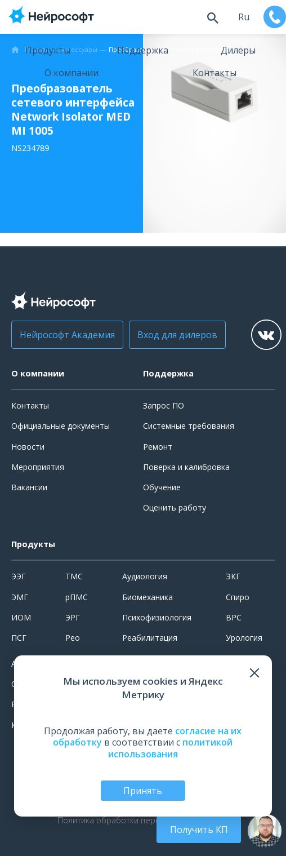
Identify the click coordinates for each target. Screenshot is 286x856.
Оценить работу (174, 507)
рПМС (76, 597)
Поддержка (142, 50)
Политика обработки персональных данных (143, 820)
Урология (244, 637)
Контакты (214, 72)
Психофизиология (156, 617)
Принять (142, 790)
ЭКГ (233, 576)
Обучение (162, 487)
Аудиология (144, 576)
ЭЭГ (18, 576)
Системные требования (188, 425)
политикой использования (170, 748)
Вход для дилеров (177, 335)
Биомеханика (147, 597)
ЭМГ (19, 597)
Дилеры (238, 50)
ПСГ (18, 637)
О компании (71, 72)
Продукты (47, 50)
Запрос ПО (163, 405)
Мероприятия (37, 467)
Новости (27, 446)
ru (243, 16)
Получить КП (199, 829)
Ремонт (157, 446)
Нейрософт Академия (67, 335)
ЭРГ (72, 617)
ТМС (74, 576)
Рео (72, 637)
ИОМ (21, 617)
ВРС (234, 617)
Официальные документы (60, 425)
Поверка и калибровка (186, 467)
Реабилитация (149, 637)
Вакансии (29, 487)
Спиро (237, 597)
